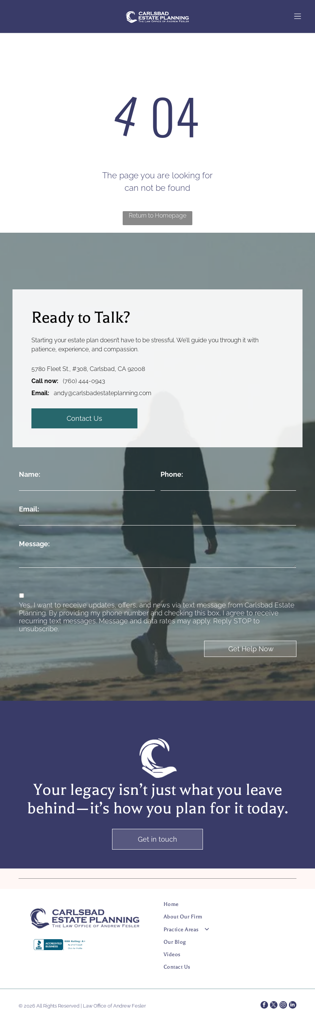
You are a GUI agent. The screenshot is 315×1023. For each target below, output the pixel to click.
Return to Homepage (157, 215)
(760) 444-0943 (84, 381)
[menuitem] (223, 907)
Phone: (172, 474)
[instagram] (283, 1006)
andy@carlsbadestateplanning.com (102, 393)
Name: (29, 474)
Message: (34, 544)
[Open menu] (298, 16)
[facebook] (264, 1006)
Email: (29, 509)
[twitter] (274, 1006)
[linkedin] (292, 1006)
